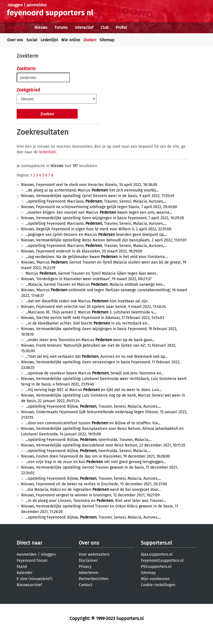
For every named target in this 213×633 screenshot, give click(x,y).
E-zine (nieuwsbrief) (34, 578)
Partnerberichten (93, 578)
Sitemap (107, 40)
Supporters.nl (156, 543)
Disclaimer (88, 560)
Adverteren (88, 572)
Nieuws (40, 27)
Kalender (24, 572)
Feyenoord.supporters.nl (162, 560)
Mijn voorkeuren (155, 578)
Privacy (85, 566)
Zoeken (89, 40)
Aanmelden (27, 554)
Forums (61, 27)
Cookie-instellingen (158, 585)
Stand (22, 566)
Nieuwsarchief (29, 585)
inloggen (15, 5)
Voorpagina (17, 27)
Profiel (121, 27)
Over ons (15, 40)
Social (31, 40)
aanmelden (37, 5)
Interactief (84, 27)
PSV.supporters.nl (156, 566)
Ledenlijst (49, 40)
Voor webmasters (94, 554)
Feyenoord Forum (32, 560)
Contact (85, 585)
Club (104, 27)
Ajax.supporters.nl (157, 554)
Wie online (70, 40)
